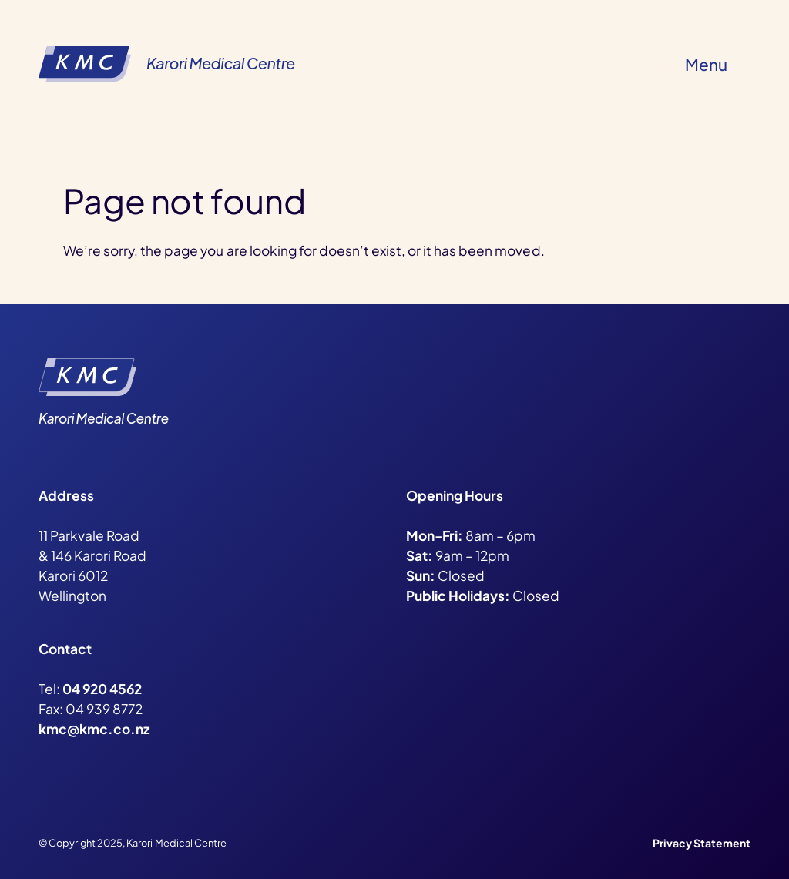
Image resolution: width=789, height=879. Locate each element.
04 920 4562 (102, 688)
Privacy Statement (701, 843)
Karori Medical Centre (220, 63)
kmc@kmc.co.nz (94, 728)
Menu (706, 64)
